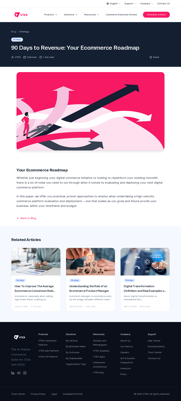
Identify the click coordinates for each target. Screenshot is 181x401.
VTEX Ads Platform (48, 350)
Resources (91, 14)
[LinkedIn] (13, 373)
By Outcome (72, 352)
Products (50, 14)
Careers (124, 352)
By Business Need (75, 346)
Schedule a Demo (156, 14)
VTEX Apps (99, 356)
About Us (125, 340)
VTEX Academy (101, 350)
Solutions (71, 14)
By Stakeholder (74, 358)
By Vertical (71, 340)
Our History (126, 346)
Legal (54, 394)
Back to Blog (26, 218)
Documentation (156, 346)
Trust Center (155, 352)
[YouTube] (18, 373)
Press (123, 374)
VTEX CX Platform (48, 356)
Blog (13, 31)
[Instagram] (24, 373)
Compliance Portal (72, 394)
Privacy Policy (38, 394)
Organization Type (76, 364)
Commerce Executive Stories (121, 14)
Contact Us (163, 3)
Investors (125, 368)
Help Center (154, 340)
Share (154, 57)
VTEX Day (98, 372)
